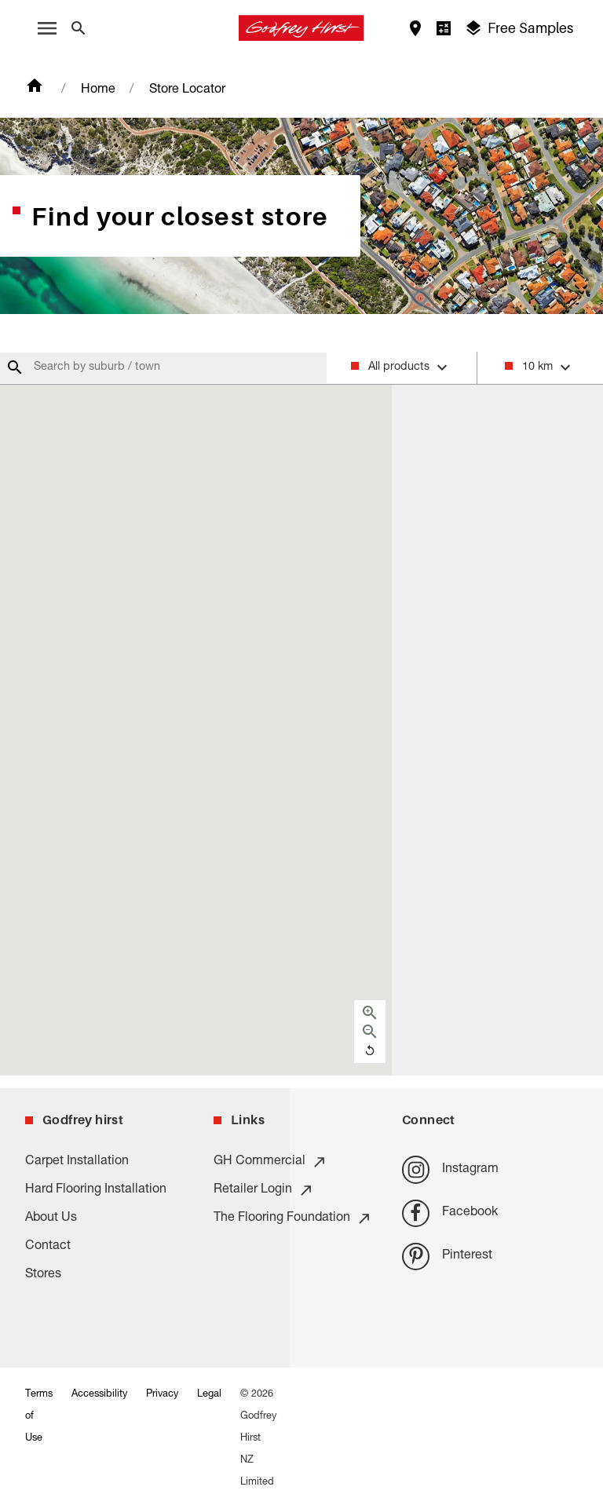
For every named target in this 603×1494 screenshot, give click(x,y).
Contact (48, 1246)
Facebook (450, 1213)
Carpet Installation (77, 1162)
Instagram (450, 1169)
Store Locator (187, 90)
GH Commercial (270, 1162)
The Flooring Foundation (293, 1218)
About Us (51, 1218)
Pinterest (447, 1256)
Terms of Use (39, 1417)
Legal (209, 1395)
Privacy (162, 1395)
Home (98, 90)
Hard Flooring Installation (95, 1190)
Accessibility (99, 1395)
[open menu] (47, 28)
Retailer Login (264, 1190)
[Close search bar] (78, 28)
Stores (43, 1275)
